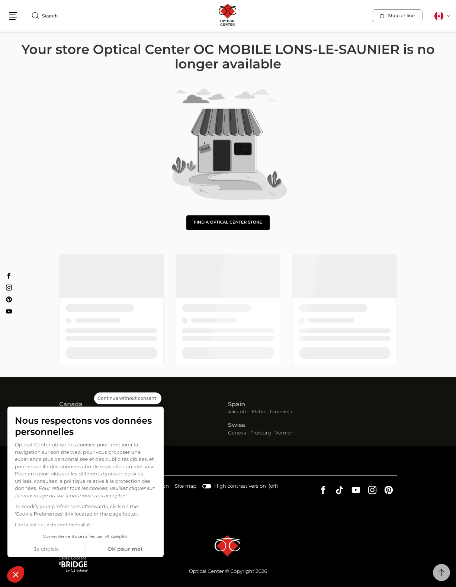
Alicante (238, 412)
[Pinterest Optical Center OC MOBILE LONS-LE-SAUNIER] (9, 299)
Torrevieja (280, 412)
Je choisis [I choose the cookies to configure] (46, 549)
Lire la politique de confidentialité (52, 525)
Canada (71, 405)
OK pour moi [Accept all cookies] (124, 549)
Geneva (237, 433)
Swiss (236, 426)
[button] (16, 574)
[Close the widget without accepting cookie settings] (127, 398)
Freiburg (260, 433)
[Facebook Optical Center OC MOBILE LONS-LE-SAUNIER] (9, 276)
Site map (185, 486)
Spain (236, 405)
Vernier (283, 433)
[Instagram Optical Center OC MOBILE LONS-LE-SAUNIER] (9, 288)
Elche (258, 412)
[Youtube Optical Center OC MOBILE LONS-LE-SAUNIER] (9, 311)
